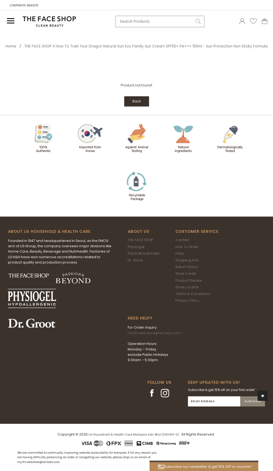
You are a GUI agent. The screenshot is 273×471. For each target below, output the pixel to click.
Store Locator (187, 287)
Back (137, 101)
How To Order (186, 247)
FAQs (179, 253)
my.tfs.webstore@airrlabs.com (154, 333)
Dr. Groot (135, 260)
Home (11, 46)
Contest (182, 240)
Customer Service (197, 231)
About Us (138, 231)
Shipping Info (187, 260)
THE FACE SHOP (140, 240)
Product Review (188, 280)
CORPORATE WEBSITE (24, 5)
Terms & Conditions (192, 294)
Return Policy (186, 267)
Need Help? (140, 318)
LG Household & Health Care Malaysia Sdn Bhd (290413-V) (134, 434)
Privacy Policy (187, 300)
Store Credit (185, 273)
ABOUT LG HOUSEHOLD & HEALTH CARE (49, 231)
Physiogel (136, 247)
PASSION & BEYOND (143, 253)
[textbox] (160, 21)
